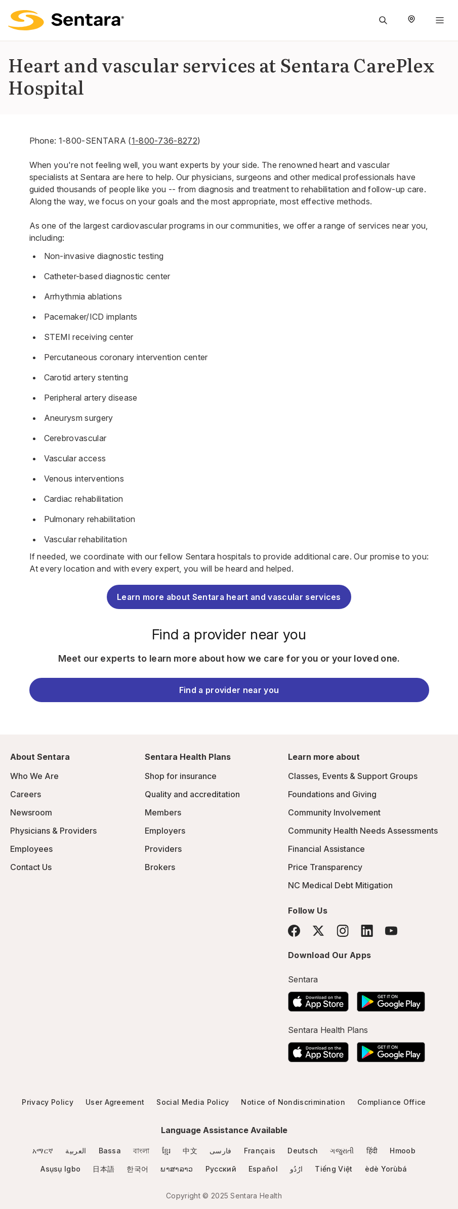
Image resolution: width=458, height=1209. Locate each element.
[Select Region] (411, 20)
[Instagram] (343, 930)
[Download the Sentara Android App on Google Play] (391, 998)
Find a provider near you (229, 690)
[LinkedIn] (367, 930)
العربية (75, 1150)
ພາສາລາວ (176, 1168)
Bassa (110, 1150)
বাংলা (141, 1150)
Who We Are (34, 776)
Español (263, 1168)
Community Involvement (334, 812)
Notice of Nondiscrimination (293, 1102)
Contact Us (31, 867)
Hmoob (402, 1150)
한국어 (137, 1168)
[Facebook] (294, 931)
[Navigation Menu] (440, 20)
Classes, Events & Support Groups (353, 776)
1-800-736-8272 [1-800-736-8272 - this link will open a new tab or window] (164, 141)
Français (260, 1150)
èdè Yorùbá (386, 1168)
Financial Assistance (326, 849)
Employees (31, 849)
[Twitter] (318, 931)
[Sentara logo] (66, 20)
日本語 (103, 1168)
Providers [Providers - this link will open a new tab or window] (163, 849)
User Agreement (115, 1102)
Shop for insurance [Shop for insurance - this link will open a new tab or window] (181, 776)
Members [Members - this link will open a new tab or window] (163, 812)
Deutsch (302, 1150)
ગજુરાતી (342, 1150)
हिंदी (372, 1150)
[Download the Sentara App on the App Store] (318, 998)
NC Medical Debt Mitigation (340, 885)
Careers (25, 794)
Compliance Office (391, 1102)
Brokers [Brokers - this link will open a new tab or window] (160, 867)
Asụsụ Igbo (60, 1168)
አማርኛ (42, 1150)
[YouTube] (391, 930)
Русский (220, 1168)
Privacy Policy (47, 1102)
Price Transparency (325, 867)
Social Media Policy (192, 1102)
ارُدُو (296, 1168)
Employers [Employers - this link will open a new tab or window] (165, 831)
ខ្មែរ (166, 1150)
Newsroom (31, 812)
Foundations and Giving (332, 794)
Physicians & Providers (53, 831)
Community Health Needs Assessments (363, 831)
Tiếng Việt (333, 1168)
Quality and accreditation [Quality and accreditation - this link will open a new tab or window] (192, 794)
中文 (190, 1150)
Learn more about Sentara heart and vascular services (229, 597)
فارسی (221, 1150)
